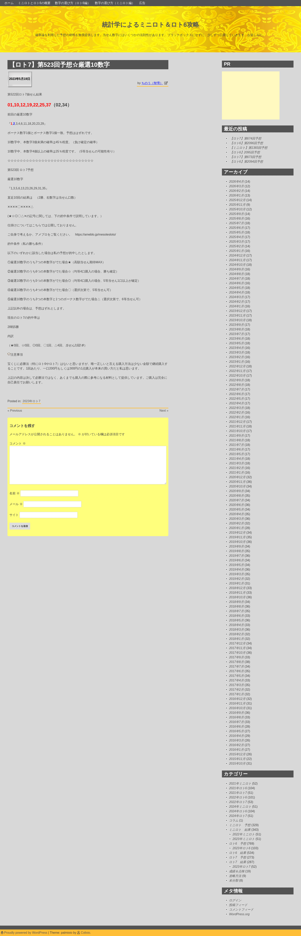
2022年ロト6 (238, 797)
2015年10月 (237, 763)
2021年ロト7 (238, 792)
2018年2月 (236, 634)
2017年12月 (237, 643)
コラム (233, 820)
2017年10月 (237, 652)
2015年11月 (237, 758)
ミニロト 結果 (240, 829)
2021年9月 (236, 435)
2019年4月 (236, 569)
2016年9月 (236, 712)
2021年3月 (236, 463)
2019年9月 (236, 546)
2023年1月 (236, 361)
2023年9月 (236, 324)
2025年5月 (236, 232)
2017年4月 (236, 680)
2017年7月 (236, 666)
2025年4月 (236, 237)
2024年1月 (236, 306)
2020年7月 (236, 500)
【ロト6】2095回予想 (245, 152)
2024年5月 (236, 287)
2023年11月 (237, 315)
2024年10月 (237, 264)
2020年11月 (237, 481)
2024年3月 (236, 297)
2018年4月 (236, 625)
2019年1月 (236, 583)
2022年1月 (236, 417)
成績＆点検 (236, 871)
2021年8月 (236, 440)
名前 (14, 493)
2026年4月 (236, 181)
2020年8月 (236, 495)
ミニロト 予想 (240, 825)
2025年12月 (237, 200)
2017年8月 (236, 662)
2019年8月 (236, 551)
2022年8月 (236, 384)
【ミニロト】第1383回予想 (249, 147)
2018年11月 (237, 592)
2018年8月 (236, 606)
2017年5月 (236, 675)
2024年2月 (236, 301)
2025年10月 (237, 209)
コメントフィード (241, 909)
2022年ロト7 (238, 802)
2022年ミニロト (243, 834)
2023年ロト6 (241, 848)
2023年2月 (236, 357)
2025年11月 (237, 204)
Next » (164, 410)
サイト (14, 514)
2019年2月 (236, 578)
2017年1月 (236, 694)
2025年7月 (236, 223)
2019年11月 (237, 537)
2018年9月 (236, 601)
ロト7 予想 (237, 857)
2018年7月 (236, 611)
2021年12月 (237, 421)
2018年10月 (237, 597)
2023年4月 (236, 347)
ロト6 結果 (237, 852)
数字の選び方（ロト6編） (72, 3)
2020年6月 (236, 504)
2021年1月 (236, 472)
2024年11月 (237, 260)
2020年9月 (236, 491)
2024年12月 (237, 255)
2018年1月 (236, 638)
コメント (17, 443)
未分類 (233, 880)
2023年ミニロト (243, 839)
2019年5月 (236, 565)
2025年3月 (236, 241)
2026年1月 (236, 195)
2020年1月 (236, 528)
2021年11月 (237, 426)
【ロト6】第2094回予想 (246, 161)
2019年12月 (237, 532)
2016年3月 (236, 740)
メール (15, 504)
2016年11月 (237, 703)
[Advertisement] (251, 95)
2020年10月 (237, 486)
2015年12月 (237, 754)
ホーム (9, 3)
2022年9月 (236, 380)
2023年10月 (237, 320)
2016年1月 (236, 749)
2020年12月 (237, 477)
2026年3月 (236, 186)
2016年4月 (236, 735)
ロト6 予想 (237, 843)
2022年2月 (236, 412)
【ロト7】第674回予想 (245, 138)
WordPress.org (239, 914)
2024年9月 (236, 269)
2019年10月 (237, 541)
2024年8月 (236, 274)
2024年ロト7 (238, 815)
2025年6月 (236, 227)
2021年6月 (236, 449)
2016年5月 (236, 731)
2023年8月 (236, 329)
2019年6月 (236, 560)
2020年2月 (236, 523)
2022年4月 (236, 403)
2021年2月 (236, 468)
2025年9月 (236, 214)
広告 (142, 3)
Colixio (85, 932)
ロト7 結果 (237, 862)
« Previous (14, 410)
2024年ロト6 (238, 811)
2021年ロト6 (238, 788)
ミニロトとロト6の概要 (34, 3)
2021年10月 (237, 431)
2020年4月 (236, 514)
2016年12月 (237, 698)
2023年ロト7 (32, 401)
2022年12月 (237, 366)
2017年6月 (236, 671)
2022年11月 (237, 371)
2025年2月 (236, 246)
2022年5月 (236, 398)
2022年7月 (236, 389)
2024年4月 (236, 292)
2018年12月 (237, 588)
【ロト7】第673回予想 (245, 157)
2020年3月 (236, 518)
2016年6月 (236, 726)
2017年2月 (236, 689)
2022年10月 (237, 375)
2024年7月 (236, 278)
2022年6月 (236, 394)
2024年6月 (236, 283)
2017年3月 (236, 685)
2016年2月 (236, 745)
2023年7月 (236, 334)
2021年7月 (236, 444)
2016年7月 (236, 722)
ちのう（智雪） (152, 83)
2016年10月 (237, 708)
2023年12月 (237, 311)
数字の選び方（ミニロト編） (115, 3)
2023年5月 (236, 343)
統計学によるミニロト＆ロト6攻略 (150, 24)
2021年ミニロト (240, 783)
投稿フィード (238, 905)
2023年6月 (236, 338)
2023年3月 (236, 352)
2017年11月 (237, 648)
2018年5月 (236, 620)
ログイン (235, 900)
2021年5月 (236, 454)
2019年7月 (236, 555)
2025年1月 (236, 250)
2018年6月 (236, 615)
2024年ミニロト (240, 806)
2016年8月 (236, 717)
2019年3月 (236, 574)
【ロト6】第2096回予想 (246, 143)
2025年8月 (236, 218)
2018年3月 (236, 629)
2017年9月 (236, 657)
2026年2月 (236, 190)
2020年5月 (236, 509)
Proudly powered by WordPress (24, 932)
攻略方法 (235, 876)
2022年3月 (236, 408)
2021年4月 (236, 458)
